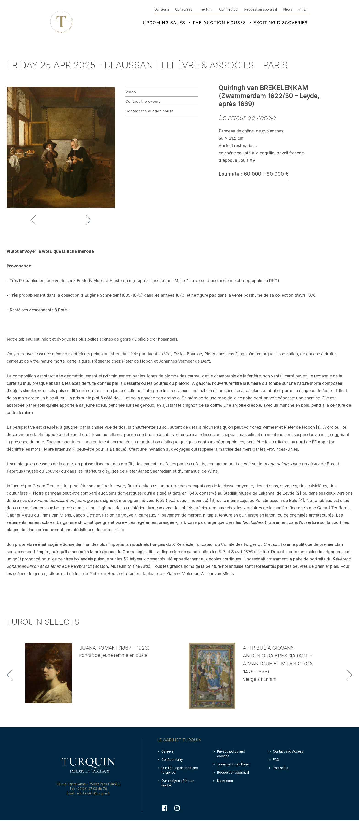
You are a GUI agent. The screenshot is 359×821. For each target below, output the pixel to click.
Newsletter (225, 781)
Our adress (183, 9)
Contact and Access (288, 751)
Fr (299, 9)
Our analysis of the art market (177, 783)
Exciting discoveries (280, 23)
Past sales (280, 768)
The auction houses (219, 23)
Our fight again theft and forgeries (179, 770)
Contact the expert (142, 101)
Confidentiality (172, 760)
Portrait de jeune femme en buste (113, 655)
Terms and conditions (233, 764)
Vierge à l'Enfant (260, 679)
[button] (33, 220)
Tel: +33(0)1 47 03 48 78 (88, 789)
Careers (167, 751)
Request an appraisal (260, 9)
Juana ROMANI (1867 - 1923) (114, 648)
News (287, 9)
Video (130, 92)
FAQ (276, 760)
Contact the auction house (149, 111)
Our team (161, 9)
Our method (228, 9)
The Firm (206, 9)
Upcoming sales (164, 23)
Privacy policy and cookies (231, 753)
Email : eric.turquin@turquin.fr (88, 793)
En (305, 9)
